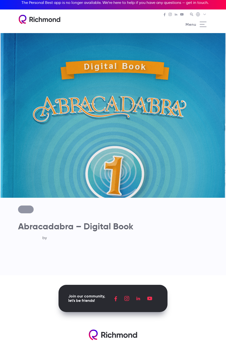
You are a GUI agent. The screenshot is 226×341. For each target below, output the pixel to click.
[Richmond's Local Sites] (201, 15)
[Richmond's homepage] (39, 19)
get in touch (197, 2)
